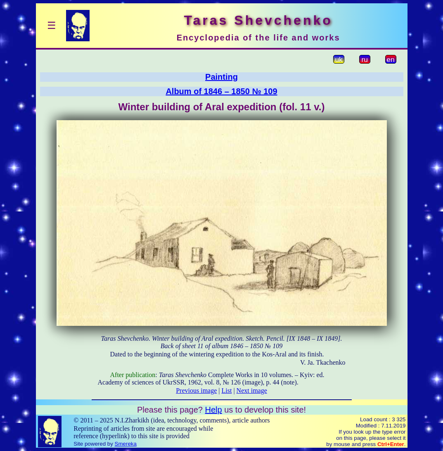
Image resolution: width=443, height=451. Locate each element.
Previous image (196, 390)
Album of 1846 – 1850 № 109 (221, 91)
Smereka (126, 444)
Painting (221, 76)
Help (213, 409)
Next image (252, 390)
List (227, 390)
